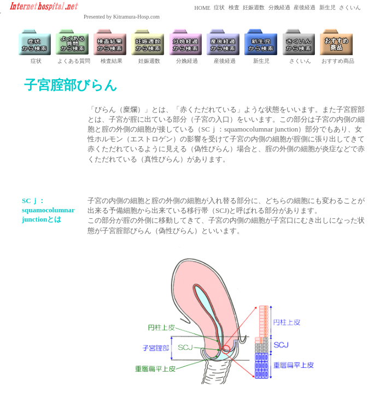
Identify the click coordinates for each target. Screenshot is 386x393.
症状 (219, 7)
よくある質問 (73, 61)
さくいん (349, 7)
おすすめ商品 (337, 61)
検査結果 (111, 61)
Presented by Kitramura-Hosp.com (122, 17)
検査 (233, 7)
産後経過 (304, 7)
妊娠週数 (253, 7)
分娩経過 (278, 7)
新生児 (327, 7)
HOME (201, 8)
